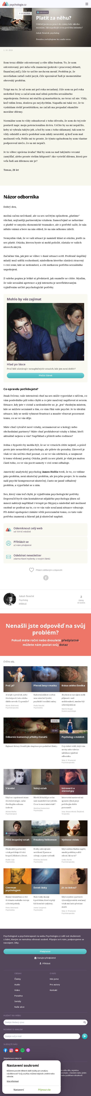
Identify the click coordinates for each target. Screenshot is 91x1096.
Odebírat (85, 1036)
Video (17, 990)
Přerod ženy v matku (45, 685)
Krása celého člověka (73, 685)
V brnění (10, 788)
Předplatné (45, 951)
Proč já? (10, 685)
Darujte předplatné (45, 957)
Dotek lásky (40, 887)
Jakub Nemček (26, 596)
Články (17, 978)
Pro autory (55, 984)
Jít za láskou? (69, 887)
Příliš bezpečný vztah (17, 839)
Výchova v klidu (70, 839)
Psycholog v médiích (73, 736)
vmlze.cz (22, 603)
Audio (17, 984)
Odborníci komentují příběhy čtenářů (26, 736)
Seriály (17, 1001)
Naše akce (19, 1006)
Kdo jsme (54, 978)
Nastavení (19, 1089)
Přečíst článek (45, 375)
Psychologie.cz (14, 4)
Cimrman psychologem (13, 889)
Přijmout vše (44, 1089)
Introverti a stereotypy (68, 789)
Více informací (13, 1081)
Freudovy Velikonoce (45, 839)
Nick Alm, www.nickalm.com (18, 28)
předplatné (70, 640)
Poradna (18, 995)
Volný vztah (40, 788)
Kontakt (53, 990)
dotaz (63, 645)
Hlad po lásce (16, 364)
